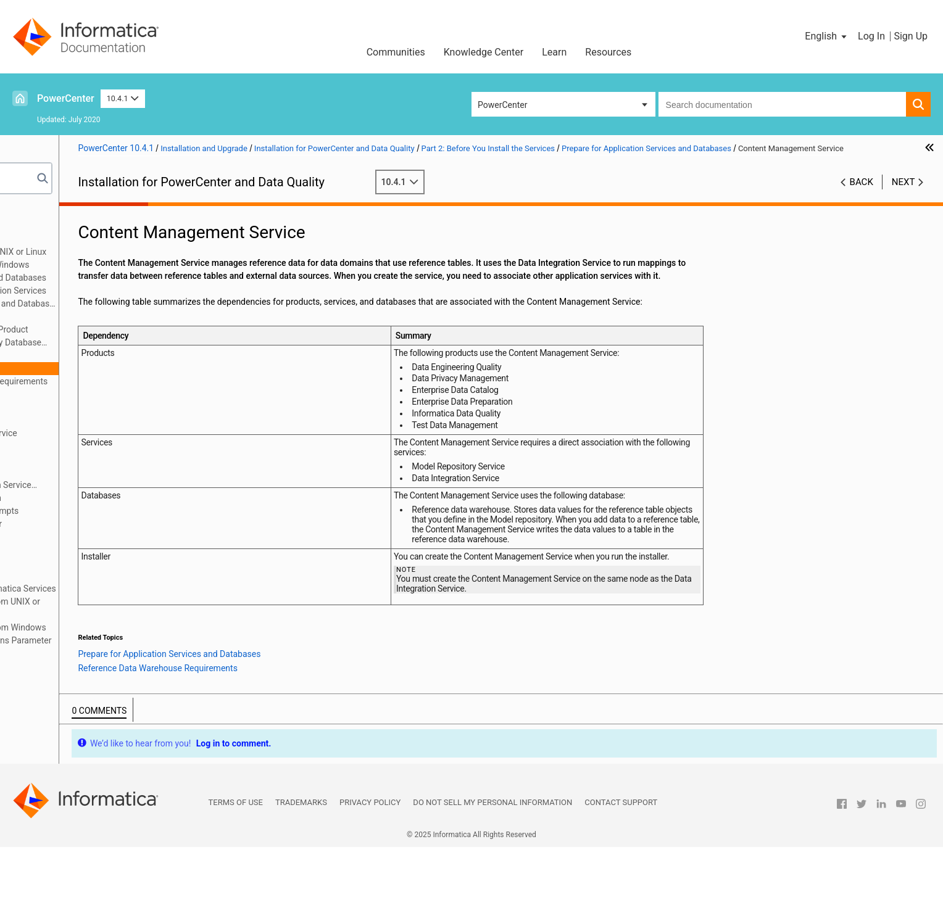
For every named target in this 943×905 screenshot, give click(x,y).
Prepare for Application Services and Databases (130, 278)
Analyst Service (81, 355)
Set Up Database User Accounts (113, 316)
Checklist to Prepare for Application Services (137, 290)
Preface (35, 213)
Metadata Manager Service (103, 407)
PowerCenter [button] (502, 105)
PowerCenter (65, 98)
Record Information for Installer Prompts (117, 511)
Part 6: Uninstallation (60, 576)
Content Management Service (109, 368)
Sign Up (911, 36)
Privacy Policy (370, 861)
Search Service (80, 472)
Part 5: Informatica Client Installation (90, 563)
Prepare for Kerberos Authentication (108, 498)
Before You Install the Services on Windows (122, 265)
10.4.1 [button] (123, 98)
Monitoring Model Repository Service (122, 433)
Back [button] (861, 194)
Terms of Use (236, 861)
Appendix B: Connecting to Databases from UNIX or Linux (118, 608)
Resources (608, 52)
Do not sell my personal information (492, 861)
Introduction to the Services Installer (108, 524)
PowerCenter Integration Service (114, 446)
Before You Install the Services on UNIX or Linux (130, 252)
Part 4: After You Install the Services (89, 550)
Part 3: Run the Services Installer (82, 537)
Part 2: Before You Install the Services (92, 239)
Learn (554, 52)
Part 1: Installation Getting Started (85, 226)
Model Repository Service (100, 420)
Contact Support (620, 861)
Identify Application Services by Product (128, 329)
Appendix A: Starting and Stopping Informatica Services (126, 588)
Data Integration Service (97, 394)
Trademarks (301, 861)
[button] (827, 36)
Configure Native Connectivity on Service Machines (123, 486)
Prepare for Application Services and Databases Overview (143, 303)
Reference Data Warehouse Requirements (144, 381)
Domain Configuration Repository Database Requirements (128, 343)
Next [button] (903, 194)
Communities (396, 52)
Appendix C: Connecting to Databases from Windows (121, 627)
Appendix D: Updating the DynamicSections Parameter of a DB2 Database (124, 646)
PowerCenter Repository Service (113, 459)
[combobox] (782, 104)
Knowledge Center (484, 52)
